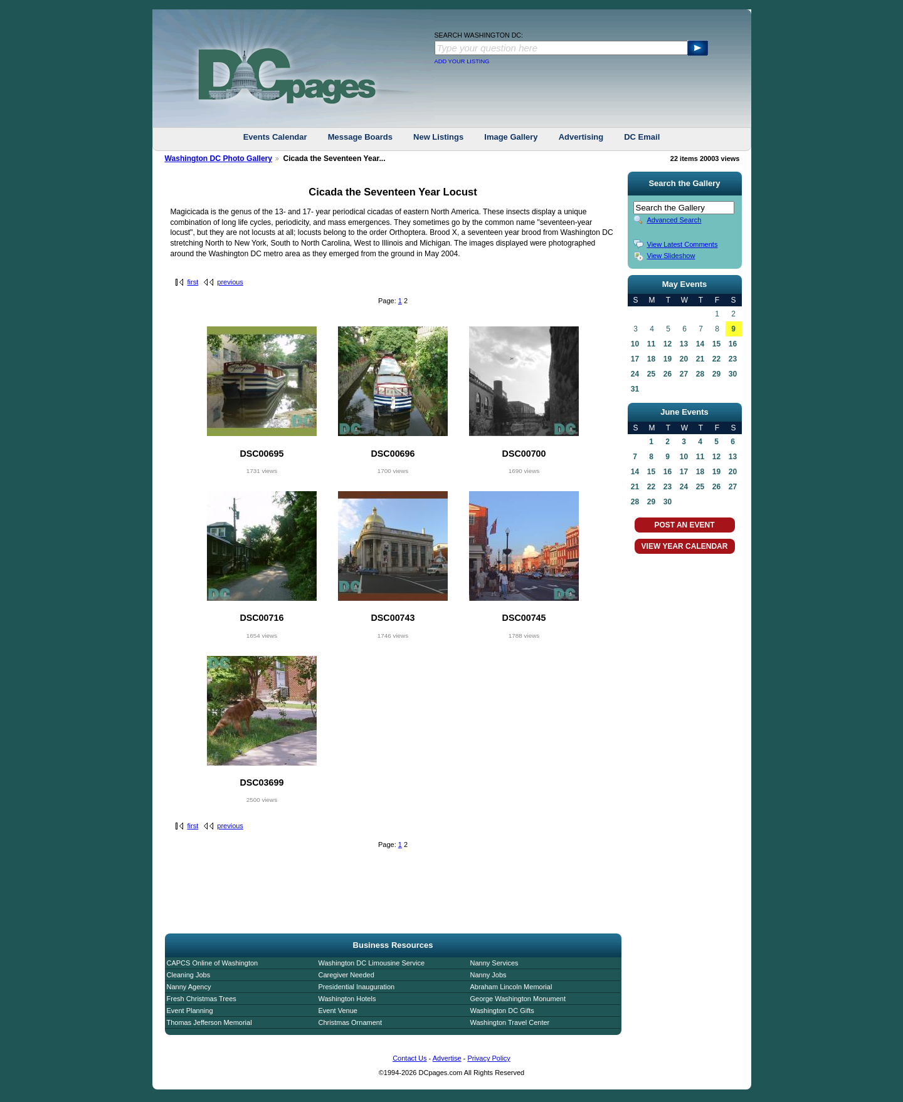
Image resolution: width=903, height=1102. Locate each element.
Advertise (447, 1058)
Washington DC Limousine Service (372, 963)
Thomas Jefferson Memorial (209, 1022)
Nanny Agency (189, 986)
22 (716, 359)
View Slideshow (671, 255)
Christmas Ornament (350, 1022)
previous (230, 282)
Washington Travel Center (510, 1022)
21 (700, 359)
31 (635, 389)
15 (716, 344)
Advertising (581, 137)
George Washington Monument (518, 998)
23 (733, 359)
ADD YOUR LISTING (462, 61)
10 (635, 344)
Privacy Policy (488, 1058)
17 (635, 359)
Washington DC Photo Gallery (219, 158)
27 (684, 374)
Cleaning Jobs (189, 975)
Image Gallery (510, 137)
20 (684, 359)
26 (667, 374)
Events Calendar (275, 137)
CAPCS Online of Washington (212, 963)
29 (716, 374)
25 (651, 374)
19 (667, 359)
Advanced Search (674, 220)
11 (651, 344)
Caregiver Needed (346, 975)
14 (700, 344)
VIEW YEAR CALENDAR (685, 546)
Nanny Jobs (488, 975)
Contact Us (409, 1058)
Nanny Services (494, 963)
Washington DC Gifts (502, 1010)
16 (733, 344)
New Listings (438, 137)
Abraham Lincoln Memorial (511, 986)
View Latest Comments (682, 244)
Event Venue (338, 1010)
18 (651, 359)
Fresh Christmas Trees (201, 998)
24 (635, 374)
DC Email (642, 137)
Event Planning (190, 1010)
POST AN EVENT (684, 525)
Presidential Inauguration (357, 986)
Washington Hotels (347, 998)
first (193, 282)
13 (684, 344)
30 (733, 374)
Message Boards (360, 137)
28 (700, 374)
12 (667, 344)
